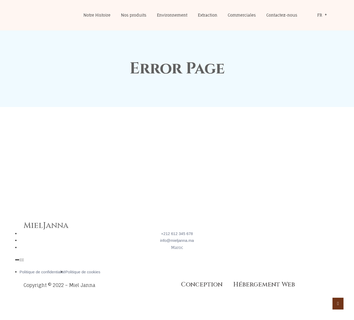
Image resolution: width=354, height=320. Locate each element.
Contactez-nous (281, 15)
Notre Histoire (96, 15)
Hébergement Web (264, 284)
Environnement (172, 15)
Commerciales (242, 15)
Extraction (207, 15)
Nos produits (133, 15)
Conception (202, 284)
